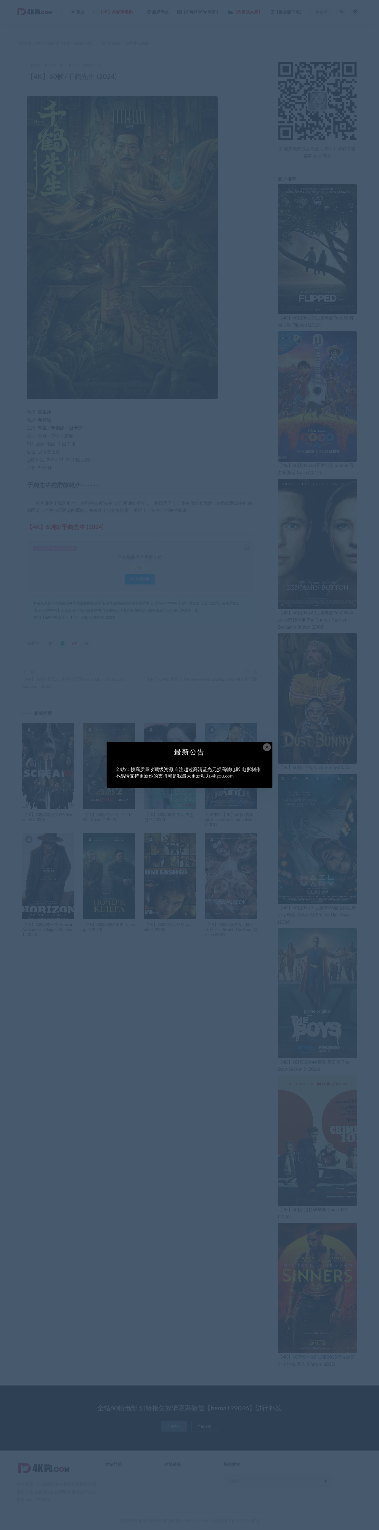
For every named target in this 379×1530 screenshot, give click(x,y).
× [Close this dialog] (267, 747)
